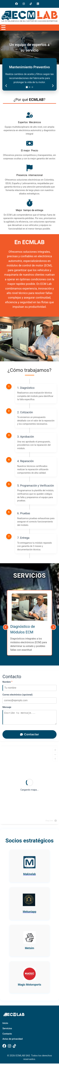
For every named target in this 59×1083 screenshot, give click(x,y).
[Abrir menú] (3, 27)
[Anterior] (5, 627)
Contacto (7, 1036)
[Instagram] (25, 3)
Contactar (29, 736)
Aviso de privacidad (12, 1041)
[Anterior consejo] (6, 85)
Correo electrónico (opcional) (17, 694)
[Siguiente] (53, 627)
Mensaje (6, 707)
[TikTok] (14, 1048)
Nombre (7, 681)
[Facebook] (4, 1048)
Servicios (7, 1031)
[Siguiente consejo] (52, 85)
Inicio (5, 1025)
